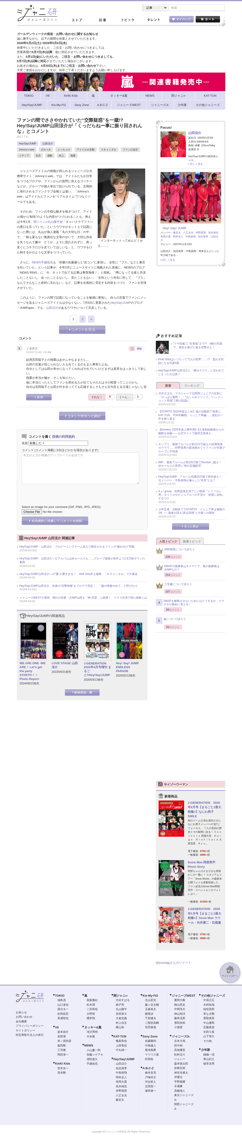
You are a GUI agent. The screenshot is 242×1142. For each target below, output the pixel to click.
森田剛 (61, 1046)
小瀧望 (178, 1027)
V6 (57, 1028)
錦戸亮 (120, 1005)
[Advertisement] (190, 302)
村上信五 (121, 1023)
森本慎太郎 (181, 1064)
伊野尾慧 (201, 233)
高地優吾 (179, 1050)
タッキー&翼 (92, 1028)
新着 (168, 386)
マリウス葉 (152, 1055)
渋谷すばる (123, 1000)
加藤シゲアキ (95, 1055)
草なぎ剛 (208, 1014)
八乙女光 (188, 233)
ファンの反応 (130, 150)
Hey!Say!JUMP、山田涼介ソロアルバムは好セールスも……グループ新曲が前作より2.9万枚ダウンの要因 (82, 560)
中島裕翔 (190, 237)
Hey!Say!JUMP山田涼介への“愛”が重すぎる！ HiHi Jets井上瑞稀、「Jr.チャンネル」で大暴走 (78, 574)
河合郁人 (150, 1082)
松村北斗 (179, 1055)
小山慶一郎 (94, 1050)
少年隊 (205, 1050)
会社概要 (21, 1022)
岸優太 (178, 1077)
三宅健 (61, 1050)
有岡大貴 (165, 237)
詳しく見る (196, 164)
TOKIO (60, 996)
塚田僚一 (150, 1091)
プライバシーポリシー (30, 1026)
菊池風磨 (150, 1050)
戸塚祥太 (150, 1077)
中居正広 (208, 1000)
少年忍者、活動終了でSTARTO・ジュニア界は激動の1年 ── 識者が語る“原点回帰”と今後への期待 (191, 511)
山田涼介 (48, 144)
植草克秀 (208, 1064)
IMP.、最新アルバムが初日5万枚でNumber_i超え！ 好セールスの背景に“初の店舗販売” (191, 464)
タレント (153, 20)
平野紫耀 (179, 1082)
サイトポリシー (25, 1031)
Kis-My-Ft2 (150, 996)
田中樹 (178, 1046)
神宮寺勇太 (181, 1073)
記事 (102, 20)
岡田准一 (63, 1055)
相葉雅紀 (92, 1000)
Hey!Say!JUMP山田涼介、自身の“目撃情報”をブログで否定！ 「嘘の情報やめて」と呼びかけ (78, 586)
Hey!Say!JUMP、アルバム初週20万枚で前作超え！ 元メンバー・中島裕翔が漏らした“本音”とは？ (191, 478)
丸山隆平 (54, 222)
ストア (77, 20)
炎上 (61, 156)
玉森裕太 (150, 1009)
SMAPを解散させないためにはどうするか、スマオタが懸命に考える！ (190, 603)
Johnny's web (26, 150)
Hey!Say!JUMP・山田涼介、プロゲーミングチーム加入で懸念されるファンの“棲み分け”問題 (77, 547)
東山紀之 (208, 1059)
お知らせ (21, 1012)
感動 (49, 156)
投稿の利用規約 (63, 437)
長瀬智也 (63, 1018)
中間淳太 (179, 1009)
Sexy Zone (150, 1037)
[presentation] (57, 491)
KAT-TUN (119, 1037)
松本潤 (91, 1005)
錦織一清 (208, 1055)
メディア (24, 156)
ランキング (191, 386)
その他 (207, 1041)
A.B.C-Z (148, 1068)
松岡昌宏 (63, 1014)
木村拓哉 (208, 1005)
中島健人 (150, 1046)
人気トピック (168, 542)
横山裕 (120, 1027)
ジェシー (179, 1059)
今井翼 (91, 1037)
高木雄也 (213, 233)
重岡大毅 (179, 1000)
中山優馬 (208, 1023)
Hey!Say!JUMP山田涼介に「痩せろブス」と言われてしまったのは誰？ (191, 372)
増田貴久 (92, 1059)
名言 (38, 156)
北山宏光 (150, 1000)
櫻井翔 (91, 1018)
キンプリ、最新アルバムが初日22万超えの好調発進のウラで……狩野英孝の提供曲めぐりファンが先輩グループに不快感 (191, 448)
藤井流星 (179, 1018)
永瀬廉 (178, 1086)
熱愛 (72, 156)
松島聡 (149, 1059)
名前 (25, 443)
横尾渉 (149, 1014)
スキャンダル (108, 150)
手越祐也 (47, 263)
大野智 (91, 1014)
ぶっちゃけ (63, 150)
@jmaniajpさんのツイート (173, 963)
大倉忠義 (121, 1018)
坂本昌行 (63, 1032)
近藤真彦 (208, 1027)
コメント (28, 450)
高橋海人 (179, 1091)
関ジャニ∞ (41, 222)
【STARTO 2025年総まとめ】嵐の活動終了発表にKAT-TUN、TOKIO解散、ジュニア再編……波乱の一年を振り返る (190, 415)
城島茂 (61, 1000)
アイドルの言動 (85, 150)
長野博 (61, 1037)
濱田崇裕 (179, 1023)
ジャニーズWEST (184, 996)
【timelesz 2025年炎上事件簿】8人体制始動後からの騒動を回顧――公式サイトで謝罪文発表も (191, 431)
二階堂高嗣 (152, 1023)
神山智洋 (179, 1014)
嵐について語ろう (171, 621)
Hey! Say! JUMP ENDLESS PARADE (129, 667)
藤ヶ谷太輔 (152, 1005)
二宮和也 (92, 1009)
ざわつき (46, 150)
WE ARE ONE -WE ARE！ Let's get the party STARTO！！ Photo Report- (33, 671)
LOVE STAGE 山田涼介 (65, 665)
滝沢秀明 (92, 1032)
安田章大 (121, 1014)
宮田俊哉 (150, 1027)
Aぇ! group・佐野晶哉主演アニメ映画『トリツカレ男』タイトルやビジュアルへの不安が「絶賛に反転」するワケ (191, 495)
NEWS (36, 263)
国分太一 (63, 1009)
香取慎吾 (208, 1018)
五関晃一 (150, 1086)
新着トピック (192, 542)
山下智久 (208, 1036)
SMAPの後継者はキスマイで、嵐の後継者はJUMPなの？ (187, 568)
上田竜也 (121, 1046)
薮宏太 (177, 233)
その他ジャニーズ (213, 996)
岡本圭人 (178, 237)
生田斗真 (208, 1032)
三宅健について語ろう (174, 586)
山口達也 (63, 1005)
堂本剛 (61, 1073)
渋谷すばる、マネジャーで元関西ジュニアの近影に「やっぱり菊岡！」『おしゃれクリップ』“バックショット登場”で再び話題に (190, 397)
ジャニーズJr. (181, 1037)
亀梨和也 (121, 1041)
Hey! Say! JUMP (175, 228)
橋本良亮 (150, 1073)
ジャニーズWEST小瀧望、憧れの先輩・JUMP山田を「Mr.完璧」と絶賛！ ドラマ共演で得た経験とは (83, 598)
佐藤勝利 (150, 1041)
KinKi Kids (62, 1064)
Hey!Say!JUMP (27, 144)
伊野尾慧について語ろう (175, 551)
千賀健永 (150, 1018)
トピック (128, 20)
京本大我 (179, 1041)
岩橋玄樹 (179, 1068)
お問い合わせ (24, 1017)
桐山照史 (179, 1005)
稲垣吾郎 (208, 1009)
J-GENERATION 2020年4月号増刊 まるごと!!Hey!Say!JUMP (97, 669)
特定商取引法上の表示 (30, 1035)
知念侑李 (203, 237)
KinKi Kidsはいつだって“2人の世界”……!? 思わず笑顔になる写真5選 (191, 361)
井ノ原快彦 (64, 1041)
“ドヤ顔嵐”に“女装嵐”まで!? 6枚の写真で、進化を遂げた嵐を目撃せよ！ (198, 345)
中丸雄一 (121, 1050)
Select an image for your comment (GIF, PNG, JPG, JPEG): (61, 507)
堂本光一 (63, 1068)
